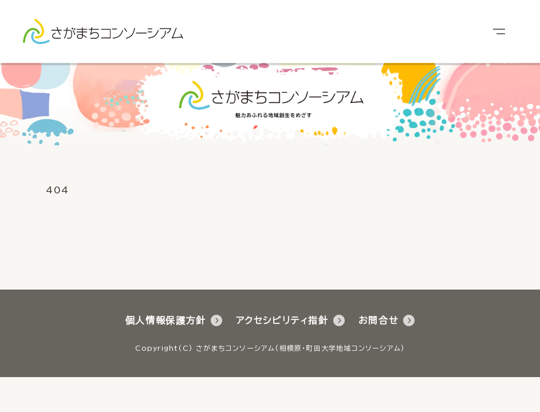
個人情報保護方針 (173, 320)
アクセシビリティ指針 (290, 320)
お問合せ (386, 320)
